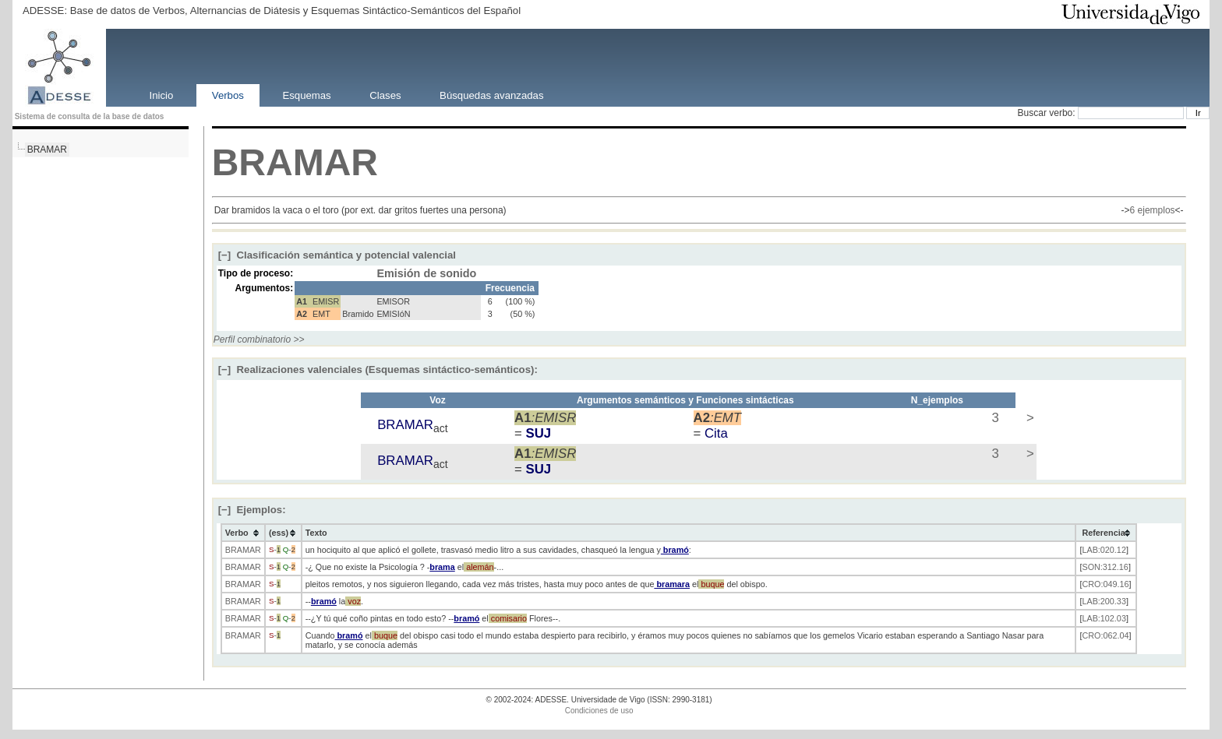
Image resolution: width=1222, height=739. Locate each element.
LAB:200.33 (1103, 601)
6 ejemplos (1152, 210)
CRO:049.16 (1105, 584)
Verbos (228, 94)
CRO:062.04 (1105, 635)
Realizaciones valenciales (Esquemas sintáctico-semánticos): (378, 369)
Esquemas (306, 94)
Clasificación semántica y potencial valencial (337, 255)
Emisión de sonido (426, 273)
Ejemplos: (252, 510)
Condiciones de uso (599, 710)
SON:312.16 (1105, 567)
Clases (385, 94)
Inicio (161, 94)
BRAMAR (47, 149)
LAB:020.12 (1103, 549)
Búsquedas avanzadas (491, 94)
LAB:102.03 (1103, 618)
